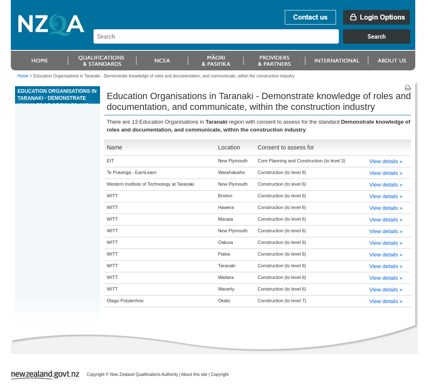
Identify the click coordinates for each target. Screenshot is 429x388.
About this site (194, 374)
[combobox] (256, 42)
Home (23, 76)
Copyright (220, 374)
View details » (386, 161)
